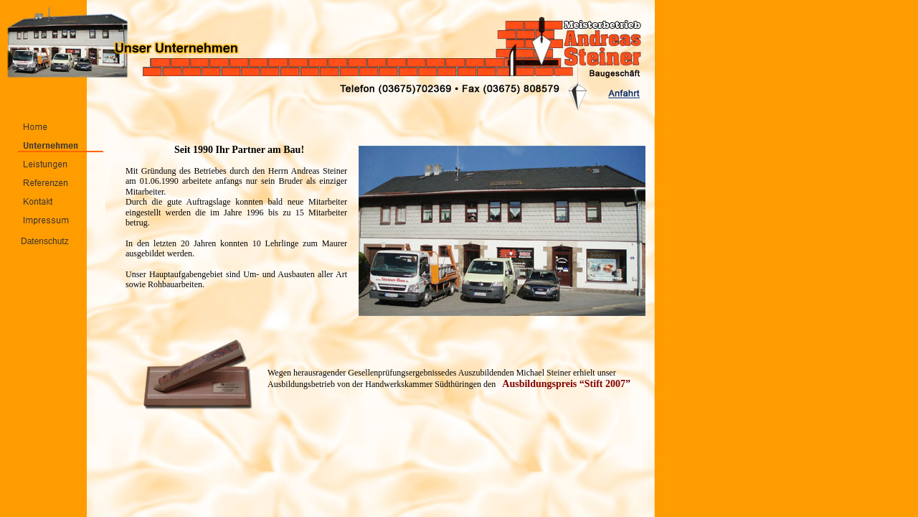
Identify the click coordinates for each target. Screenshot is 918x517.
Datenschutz (45, 241)
